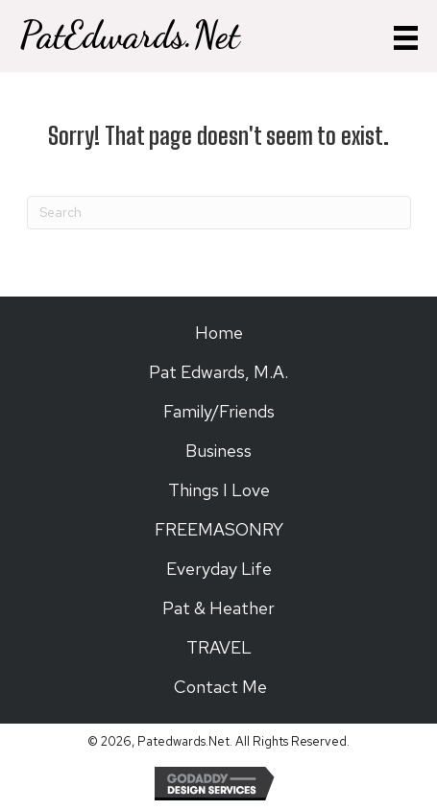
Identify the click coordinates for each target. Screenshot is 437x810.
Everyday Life (219, 569)
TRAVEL (219, 647)
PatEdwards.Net (129, 35)
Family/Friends (219, 411)
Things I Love (219, 490)
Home (219, 333)
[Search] (219, 212)
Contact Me (218, 687)
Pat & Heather (218, 608)
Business (218, 451)
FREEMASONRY (219, 529)
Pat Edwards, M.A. (218, 372)
